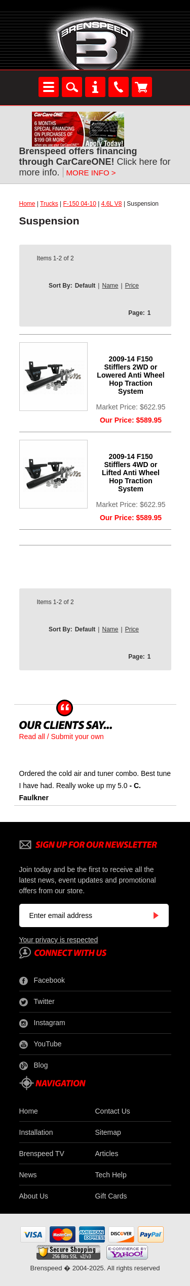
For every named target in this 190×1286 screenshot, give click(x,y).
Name (110, 285)
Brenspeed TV (41, 1154)
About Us (34, 1196)
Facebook (42, 980)
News (28, 1175)
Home (27, 203)
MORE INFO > (91, 172)
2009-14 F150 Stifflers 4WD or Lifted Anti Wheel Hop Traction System (131, 472)
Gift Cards (111, 1196)
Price (132, 285)
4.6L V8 (111, 203)
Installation (36, 1132)
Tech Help (111, 1175)
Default (85, 285)
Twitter (37, 1001)
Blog (33, 1065)
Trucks (49, 203)
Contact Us (112, 1111)
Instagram (42, 1023)
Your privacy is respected (58, 940)
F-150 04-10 (79, 203)
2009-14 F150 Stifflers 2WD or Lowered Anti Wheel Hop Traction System (130, 375)
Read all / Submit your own (61, 736)
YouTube (40, 1044)
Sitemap (108, 1132)
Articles (107, 1154)
